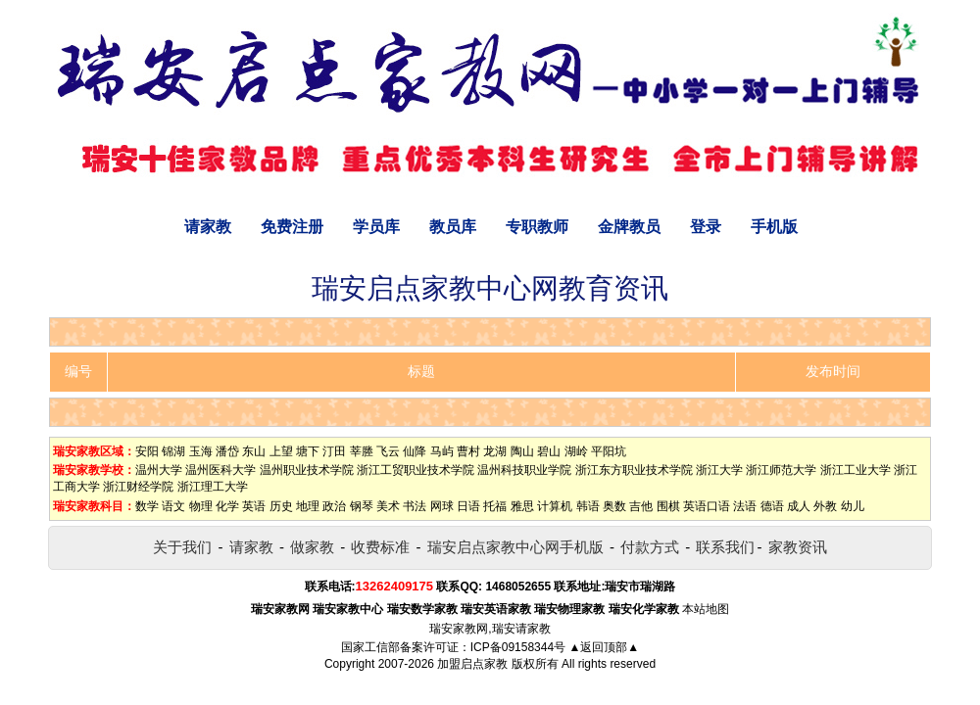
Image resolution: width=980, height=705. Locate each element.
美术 (388, 506)
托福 (495, 506)
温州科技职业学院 (524, 470)
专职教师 (537, 226)
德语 (772, 506)
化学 (227, 506)
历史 (281, 506)
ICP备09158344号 (517, 647)
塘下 (307, 451)
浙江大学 (719, 470)
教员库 (452, 226)
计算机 (554, 506)
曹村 (468, 451)
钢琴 (361, 506)
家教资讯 (797, 547)
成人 (798, 506)
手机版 (774, 226)
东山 (254, 451)
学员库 (376, 226)
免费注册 (292, 226)
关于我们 (182, 547)
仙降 (414, 451)
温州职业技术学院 (307, 470)
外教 (825, 506)
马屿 (442, 451)
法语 (745, 506)
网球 (442, 506)
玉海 (201, 451)
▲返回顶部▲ (603, 647)
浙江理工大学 (212, 487)
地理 (307, 506)
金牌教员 (629, 226)
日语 (468, 506)
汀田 (334, 451)
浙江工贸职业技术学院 (415, 470)
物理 (201, 506)
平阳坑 (608, 451)
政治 (334, 506)
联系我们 (725, 547)
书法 (414, 506)
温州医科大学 (220, 470)
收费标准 (380, 547)
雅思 (522, 506)
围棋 (668, 506)
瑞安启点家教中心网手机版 (515, 547)
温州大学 (158, 470)
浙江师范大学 (781, 470)
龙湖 (495, 451)
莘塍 (361, 451)
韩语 (588, 506)
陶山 (522, 451)
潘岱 (227, 451)
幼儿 (852, 506)
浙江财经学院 (138, 487)
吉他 (641, 506)
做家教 (312, 547)
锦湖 (173, 451)
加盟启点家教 (472, 664)
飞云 (388, 451)
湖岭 (576, 451)
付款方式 (649, 547)
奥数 (614, 506)
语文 (173, 506)
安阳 (147, 451)
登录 (705, 226)
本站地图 (705, 609)
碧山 (549, 451)
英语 (254, 506)
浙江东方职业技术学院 (634, 470)
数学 (147, 506)
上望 (281, 451)
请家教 (207, 226)
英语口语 (706, 506)
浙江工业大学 (855, 470)
